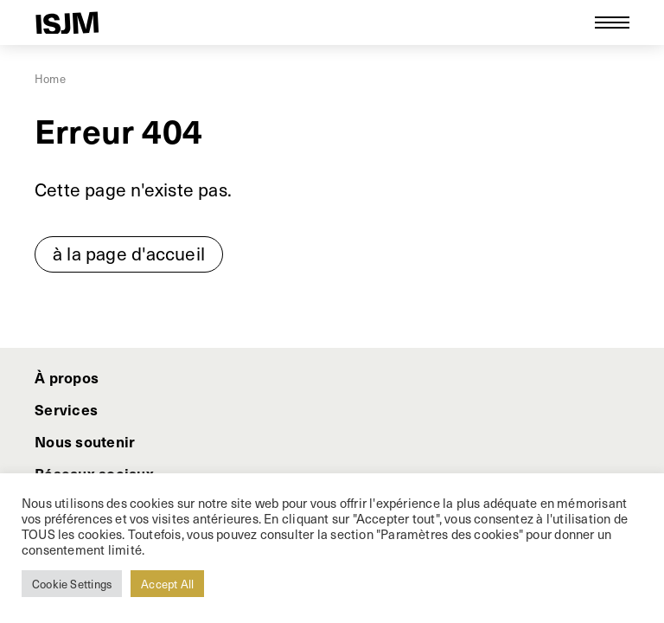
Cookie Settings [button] (72, 583)
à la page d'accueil (129, 253)
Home (50, 78)
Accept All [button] (167, 583)
